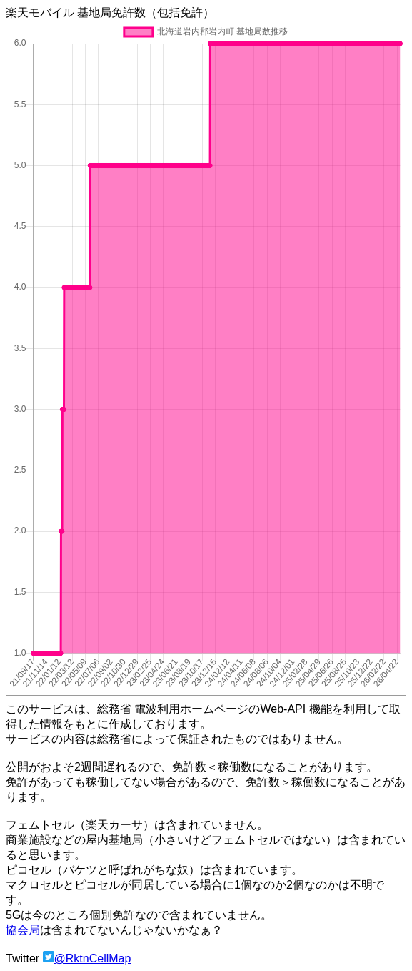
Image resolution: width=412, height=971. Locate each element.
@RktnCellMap (92, 958)
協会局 (23, 930)
